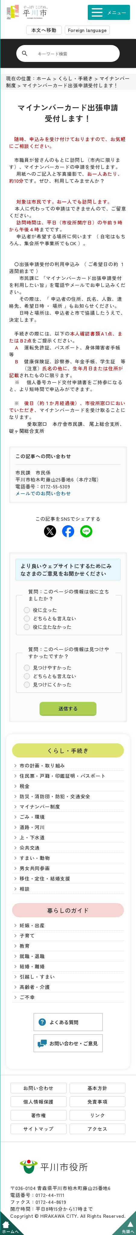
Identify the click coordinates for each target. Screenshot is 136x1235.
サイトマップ (38, 1128)
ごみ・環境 (32, 816)
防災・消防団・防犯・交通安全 (55, 796)
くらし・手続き (75, 78)
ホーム (44, 78)
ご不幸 (27, 997)
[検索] (71, 53)
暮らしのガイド (68, 910)
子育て (27, 935)
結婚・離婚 (32, 966)
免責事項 (97, 1101)
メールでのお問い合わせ (43, 493)
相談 (25, 888)
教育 (25, 945)
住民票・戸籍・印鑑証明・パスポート (63, 775)
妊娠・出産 (32, 925)
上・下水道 (32, 837)
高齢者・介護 (35, 986)
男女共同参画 (35, 868)
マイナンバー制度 (40, 806)
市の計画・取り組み (42, 765)
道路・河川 (32, 827)
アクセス (97, 1128)
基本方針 (97, 1088)
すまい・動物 (35, 857)
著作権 (38, 1115)
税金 (25, 786)
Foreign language (87, 30)
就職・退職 (32, 956)
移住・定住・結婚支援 (45, 878)
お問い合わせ (38, 1088)
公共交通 (30, 847)
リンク (97, 1115)
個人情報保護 (38, 1101)
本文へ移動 (44, 30)
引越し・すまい (37, 976)
